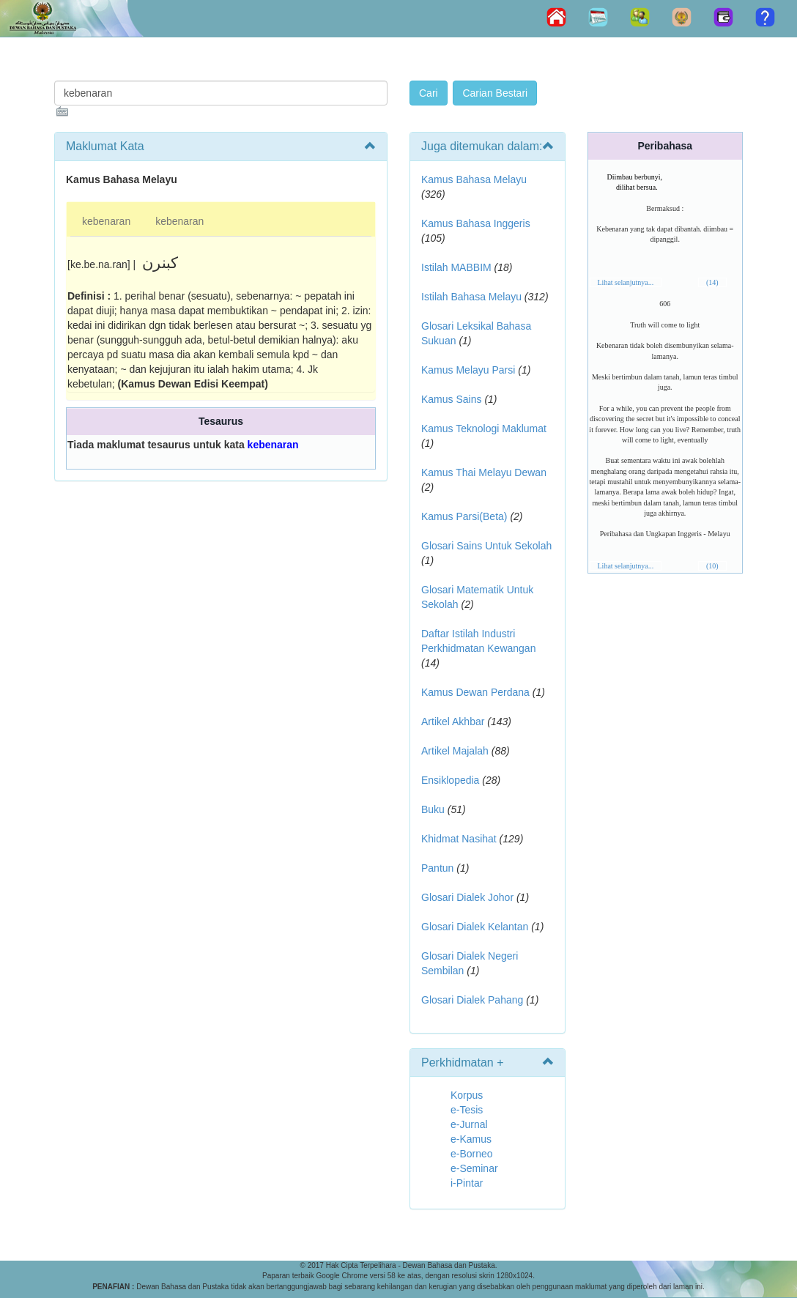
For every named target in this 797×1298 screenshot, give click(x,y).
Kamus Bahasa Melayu (474, 179)
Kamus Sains (451, 399)
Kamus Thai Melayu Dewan (483, 472)
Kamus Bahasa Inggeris (475, 223)
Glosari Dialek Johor (467, 897)
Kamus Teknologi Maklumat (483, 428)
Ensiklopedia (450, 780)
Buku (433, 809)
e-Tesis (467, 1110)
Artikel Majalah (455, 751)
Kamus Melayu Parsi (468, 370)
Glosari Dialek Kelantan (474, 926)
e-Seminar (474, 1168)
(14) (712, 282)
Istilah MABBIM (456, 267)
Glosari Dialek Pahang (472, 1000)
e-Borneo (472, 1154)
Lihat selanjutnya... (626, 282)
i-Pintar (467, 1183)
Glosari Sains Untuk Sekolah (486, 546)
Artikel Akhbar (452, 721)
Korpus (467, 1095)
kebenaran (106, 221)
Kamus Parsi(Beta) (464, 516)
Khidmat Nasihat (459, 839)
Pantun (437, 868)
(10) (712, 566)
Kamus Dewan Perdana (475, 692)
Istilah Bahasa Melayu (471, 297)
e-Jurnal (469, 1124)
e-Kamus (471, 1139)
